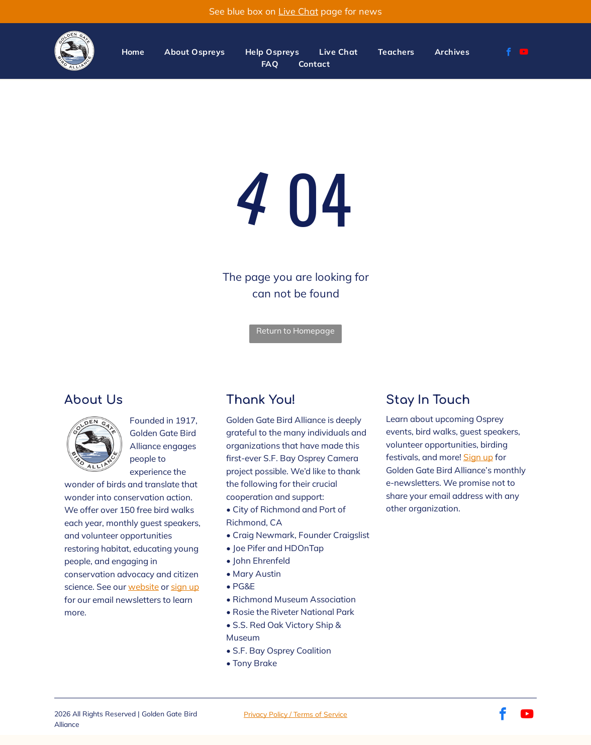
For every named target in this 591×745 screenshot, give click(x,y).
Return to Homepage (295, 331)
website (143, 586)
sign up (185, 586)
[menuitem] (133, 52)
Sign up (478, 457)
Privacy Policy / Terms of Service (295, 714)
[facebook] (509, 53)
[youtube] (524, 53)
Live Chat (298, 11)
